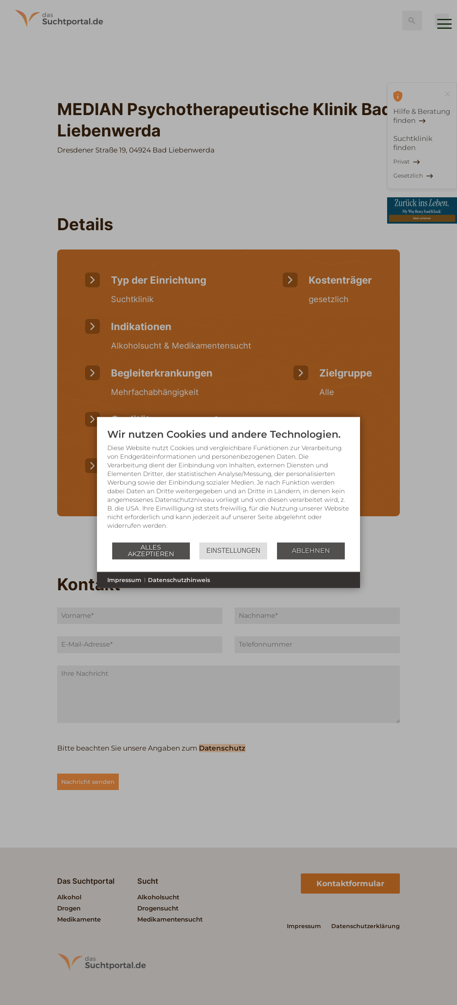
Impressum (124, 579)
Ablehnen (311, 550)
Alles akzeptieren (151, 550)
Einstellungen (233, 550)
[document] (228, 484)
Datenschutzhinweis (179, 579)
